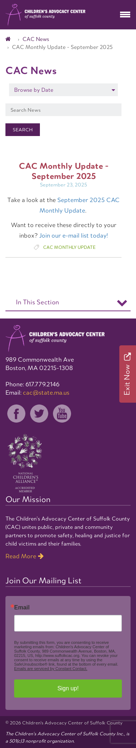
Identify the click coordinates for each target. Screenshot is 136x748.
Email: (37, 392)
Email (22, 608)
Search (23, 130)
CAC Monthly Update (69, 247)
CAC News (35, 39)
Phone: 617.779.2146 (32, 384)
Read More (20, 556)
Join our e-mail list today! (73, 235)
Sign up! (68, 688)
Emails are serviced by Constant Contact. (50, 668)
